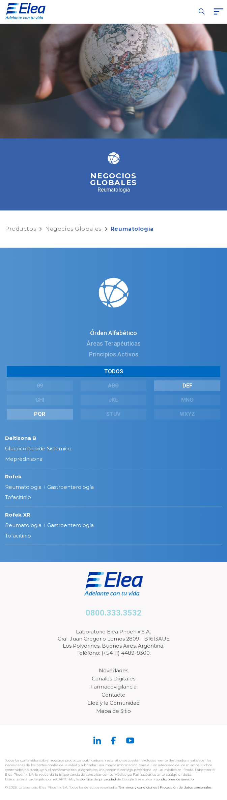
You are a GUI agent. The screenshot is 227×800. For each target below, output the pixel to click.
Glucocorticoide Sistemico (38, 448)
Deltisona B (20, 438)
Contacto (113, 695)
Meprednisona (23, 459)
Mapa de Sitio (113, 711)
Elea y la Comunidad (113, 703)
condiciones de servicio (175, 779)
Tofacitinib (18, 497)
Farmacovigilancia (113, 686)
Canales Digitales (113, 678)
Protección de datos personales (185, 787)
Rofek (13, 476)
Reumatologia (23, 487)
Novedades (113, 670)
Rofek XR (17, 514)
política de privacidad (98, 779)
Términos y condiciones (137, 787)
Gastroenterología (70, 487)
